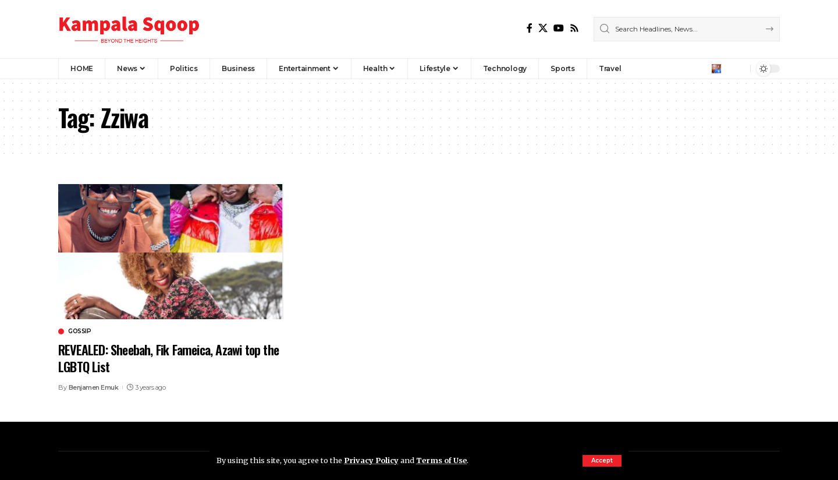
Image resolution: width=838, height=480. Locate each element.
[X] (543, 28)
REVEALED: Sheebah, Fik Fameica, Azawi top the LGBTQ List (168, 358)
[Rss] (574, 28)
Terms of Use (441, 460)
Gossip (79, 331)
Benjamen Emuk (94, 387)
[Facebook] (529, 28)
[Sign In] (716, 68)
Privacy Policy (371, 460)
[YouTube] (559, 28)
